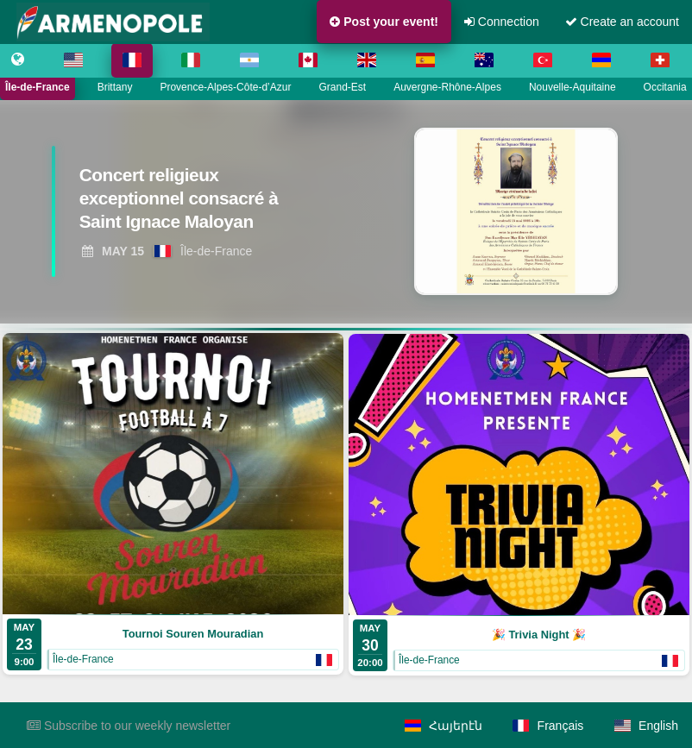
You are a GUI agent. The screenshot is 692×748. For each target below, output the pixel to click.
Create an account (622, 21)
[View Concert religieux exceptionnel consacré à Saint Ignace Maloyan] (193, 202)
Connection (501, 21)
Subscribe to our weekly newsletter (128, 725)
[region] (346, 211)
